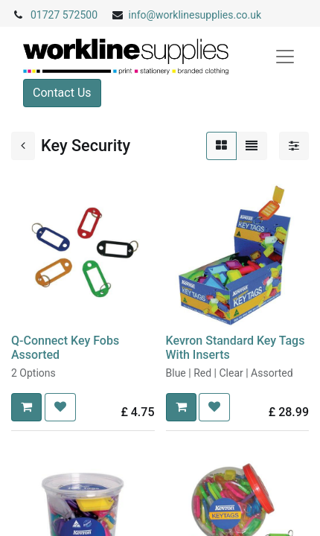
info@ (142, 15)
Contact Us (62, 93)
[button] (26, 407)
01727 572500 (64, 15)
